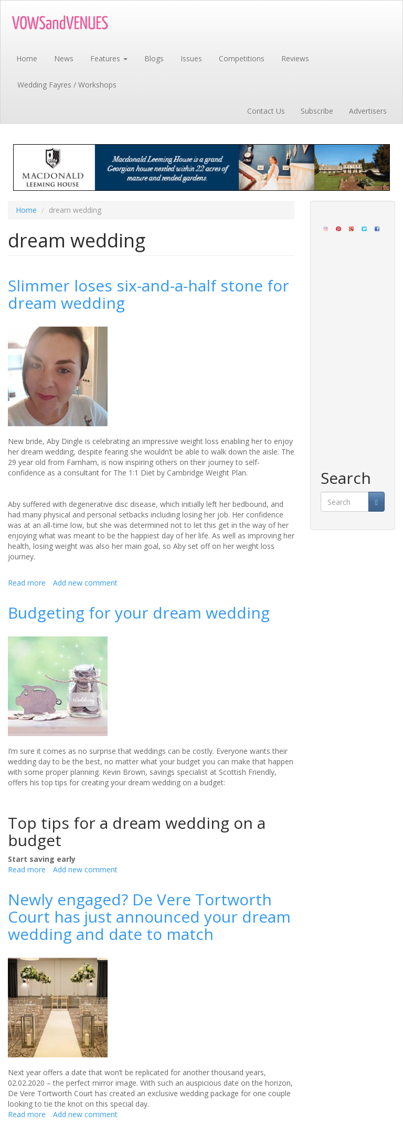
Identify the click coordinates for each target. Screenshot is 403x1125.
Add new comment (85, 583)
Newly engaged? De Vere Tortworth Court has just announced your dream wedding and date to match (149, 917)
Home (26, 58)
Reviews (295, 58)
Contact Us (266, 111)
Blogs (154, 58)
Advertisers (368, 111)
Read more (27, 583)
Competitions (241, 58)
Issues (191, 58)
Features (109, 58)
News (63, 58)
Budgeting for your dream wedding (139, 612)
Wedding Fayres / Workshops (66, 85)
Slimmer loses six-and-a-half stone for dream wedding (148, 294)
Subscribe (317, 111)
